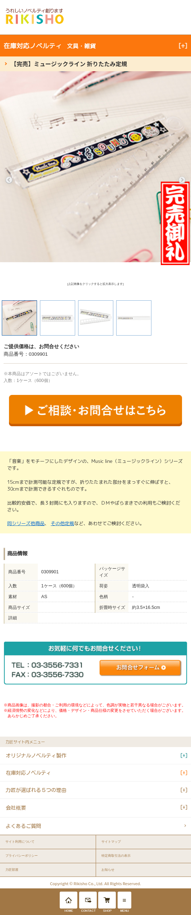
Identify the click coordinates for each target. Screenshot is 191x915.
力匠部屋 (11, 869)
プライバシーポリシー (21, 855)
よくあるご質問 (23, 826)
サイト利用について (20, 841)
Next (182, 180)
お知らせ (107, 869)
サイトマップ (111, 841)
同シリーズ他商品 (26, 523)
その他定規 (62, 523)
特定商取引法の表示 (116, 855)
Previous (9, 180)
